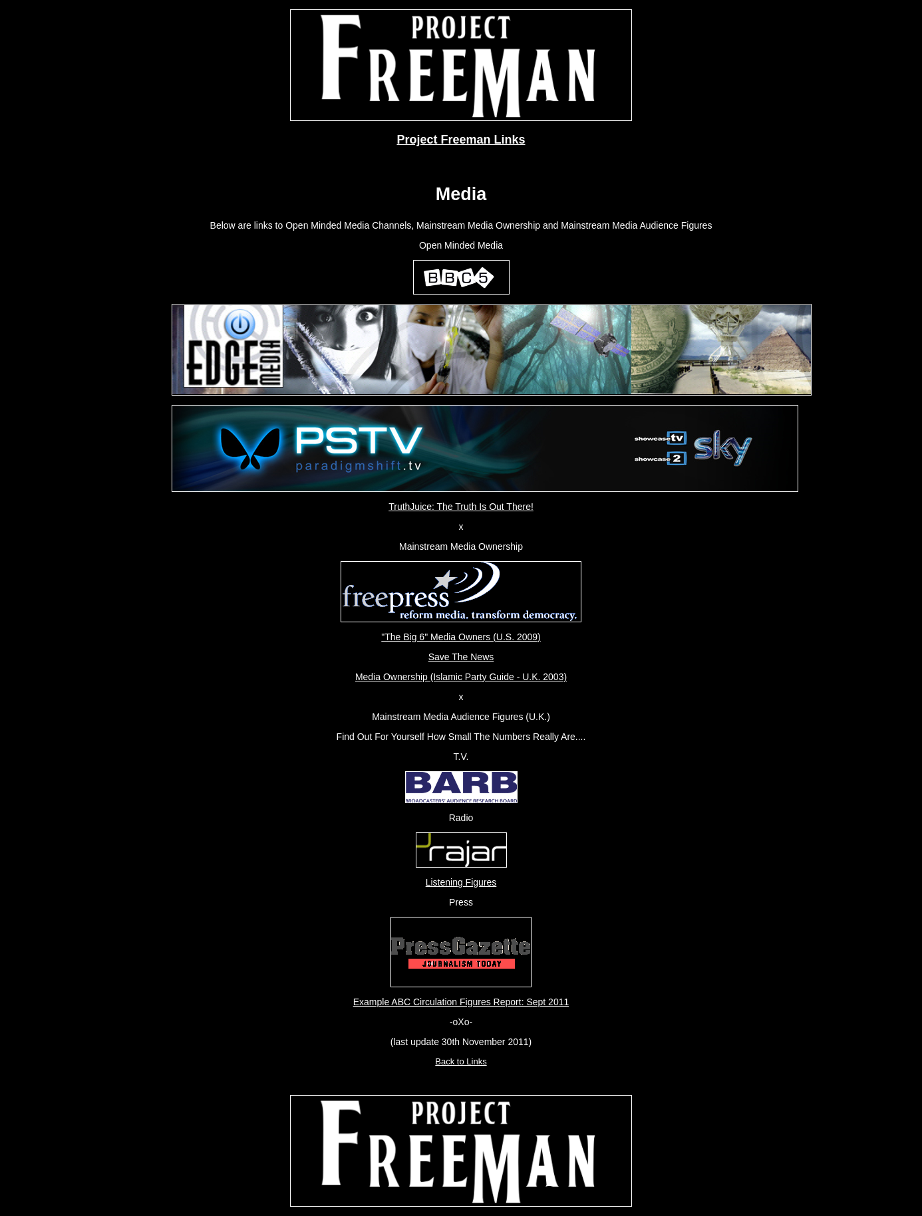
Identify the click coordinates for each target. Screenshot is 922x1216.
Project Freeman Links (460, 139)
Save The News (461, 657)
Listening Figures (461, 882)
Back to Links (460, 1061)
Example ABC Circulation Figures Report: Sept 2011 (461, 1002)
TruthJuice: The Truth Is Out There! (461, 506)
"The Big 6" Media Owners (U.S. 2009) (460, 637)
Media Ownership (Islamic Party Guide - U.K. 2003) (461, 676)
